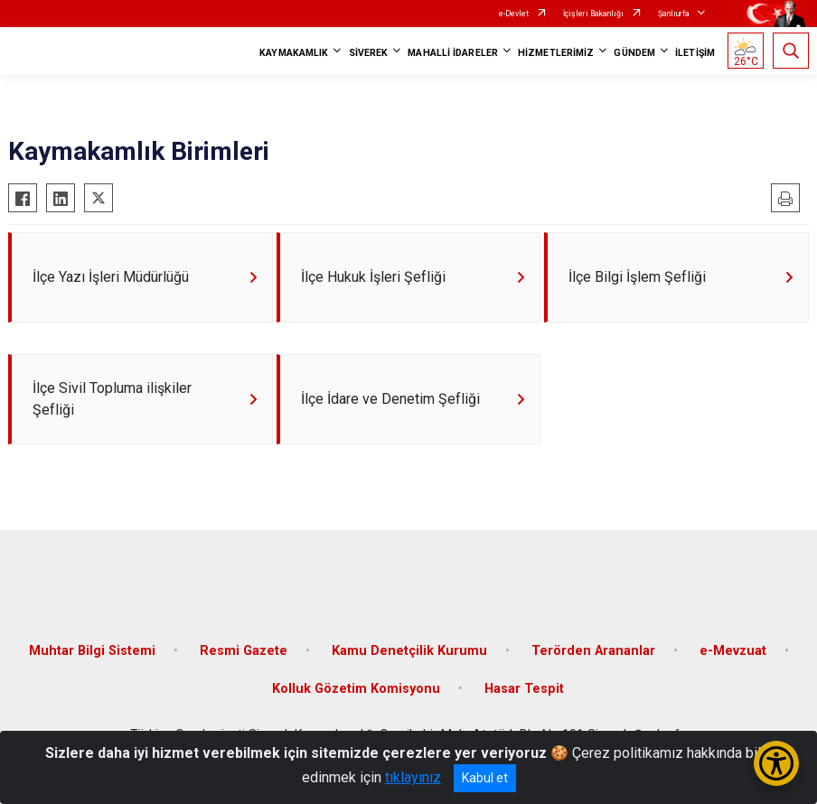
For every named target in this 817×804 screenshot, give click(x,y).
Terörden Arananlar (593, 651)
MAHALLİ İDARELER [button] (453, 53)
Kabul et (485, 778)
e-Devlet (514, 13)
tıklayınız (413, 777)
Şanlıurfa (674, 13)
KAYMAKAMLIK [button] (293, 53)
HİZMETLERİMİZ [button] (556, 53)
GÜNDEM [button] (634, 53)
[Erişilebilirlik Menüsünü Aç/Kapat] (776, 763)
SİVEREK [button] (369, 53)
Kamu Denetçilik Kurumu (409, 651)
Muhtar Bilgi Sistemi (92, 651)
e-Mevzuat (733, 651)
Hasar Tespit (524, 688)
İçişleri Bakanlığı (593, 13)
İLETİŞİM (695, 53)
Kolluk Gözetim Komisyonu (356, 688)
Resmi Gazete (243, 651)
